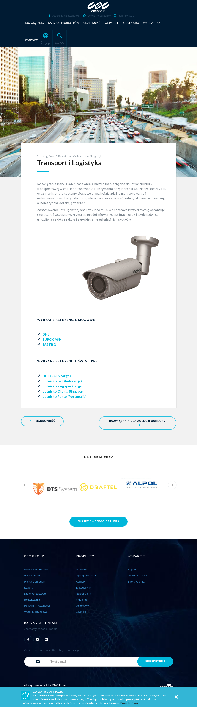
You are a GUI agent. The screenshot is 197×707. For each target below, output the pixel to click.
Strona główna (46, 156)
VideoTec (81, 599)
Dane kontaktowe (35, 593)
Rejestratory (83, 593)
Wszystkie (82, 569)
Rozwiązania (66, 156)
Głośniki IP (82, 611)
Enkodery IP (83, 587)
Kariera (28, 587)
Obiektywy (82, 605)
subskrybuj (155, 661)
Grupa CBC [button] (132, 22)
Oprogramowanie (87, 575)
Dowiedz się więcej (130, 703)
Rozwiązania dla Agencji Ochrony (137, 422)
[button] (46, 38)
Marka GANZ (32, 575)
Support (133, 569)
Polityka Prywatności (37, 605)
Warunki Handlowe (36, 611)
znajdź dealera (98, 520)
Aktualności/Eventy (36, 569)
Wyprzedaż (151, 22)
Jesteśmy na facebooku (64, 15)
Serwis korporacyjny (97, 15)
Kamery (81, 581)
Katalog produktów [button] (64, 22)
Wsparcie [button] (113, 22)
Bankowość (42, 420)
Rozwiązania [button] (35, 22)
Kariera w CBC (124, 15)
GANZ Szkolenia (138, 575)
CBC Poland (60, 685)
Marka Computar (34, 581)
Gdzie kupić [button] (93, 22)
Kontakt (31, 40)
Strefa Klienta (136, 581)
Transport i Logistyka (90, 156)
